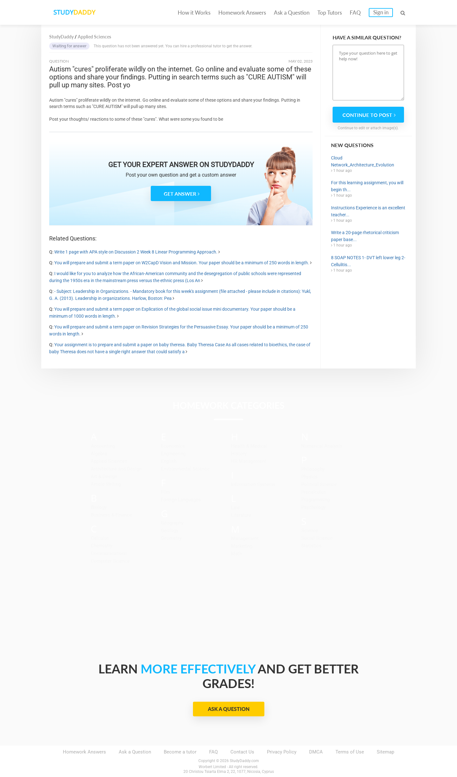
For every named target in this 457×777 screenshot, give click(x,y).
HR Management (248, 461)
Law (235, 507)
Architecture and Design (116, 469)
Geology (169, 530)
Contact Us (242, 752)
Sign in (380, 12)
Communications (109, 553)
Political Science (319, 484)
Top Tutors (329, 12)
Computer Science (110, 561)
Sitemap (385, 752)
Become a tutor (180, 752)
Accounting (103, 446)
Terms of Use (349, 752)
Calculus (100, 538)
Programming (315, 500)
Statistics (311, 546)
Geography (172, 523)
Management (245, 538)
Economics (173, 446)
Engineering (173, 453)
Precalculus (313, 492)
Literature (241, 515)
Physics (309, 477)
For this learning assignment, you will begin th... (367, 186)
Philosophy (313, 469)
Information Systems (253, 484)
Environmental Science (185, 469)
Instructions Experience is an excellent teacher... (368, 211)
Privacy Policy (281, 752)
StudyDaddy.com (244, 761)
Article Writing (106, 484)
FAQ (355, 12)
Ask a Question (291, 12)
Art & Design (104, 476)
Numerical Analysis (321, 446)
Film (165, 492)
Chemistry (101, 546)
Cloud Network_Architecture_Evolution (362, 161)
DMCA (316, 752)
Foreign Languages (181, 500)
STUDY (75, 12)
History (239, 453)
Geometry (171, 538)
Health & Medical (249, 446)
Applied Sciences (109, 461)
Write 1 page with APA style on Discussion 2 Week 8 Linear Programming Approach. (135, 251)
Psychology (313, 507)
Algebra (99, 453)
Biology (99, 507)
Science (309, 530)
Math (236, 554)
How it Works (194, 12)
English (168, 461)
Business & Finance (111, 515)
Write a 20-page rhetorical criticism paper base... (365, 236)
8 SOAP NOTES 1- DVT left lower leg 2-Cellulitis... (368, 261)
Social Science (317, 538)
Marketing (241, 546)
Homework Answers (242, 12)
